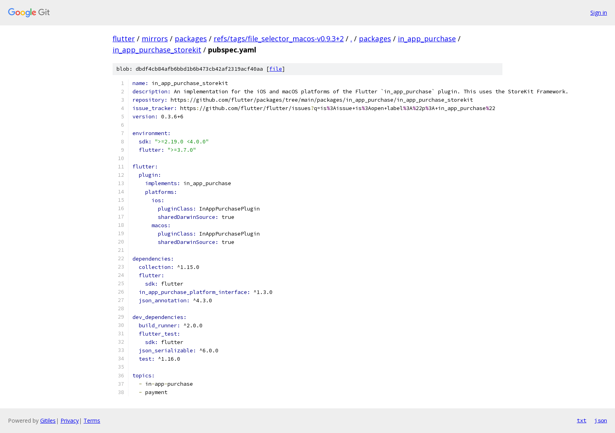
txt (581, 420)
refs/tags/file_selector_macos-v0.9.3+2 (279, 38)
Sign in (598, 12)
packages (191, 38)
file (275, 69)
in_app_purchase (427, 38)
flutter (124, 38)
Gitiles (48, 420)
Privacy (69, 420)
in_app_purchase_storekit (157, 49)
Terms (92, 420)
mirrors (155, 38)
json (600, 420)
